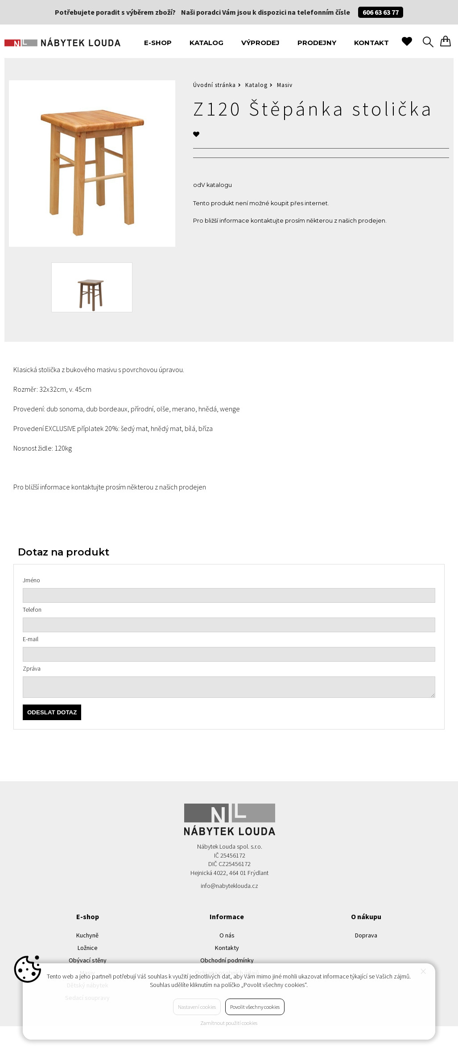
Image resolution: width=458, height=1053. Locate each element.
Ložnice (88, 948)
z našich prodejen (359, 220)
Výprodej (260, 42)
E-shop (158, 42)
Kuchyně (87, 935)
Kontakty (227, 948)
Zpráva (32, 668)
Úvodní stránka (214, 85)
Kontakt (371, 42)
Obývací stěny (88, 960)
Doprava (366, 935)
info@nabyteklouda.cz (229, 886)
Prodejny (316, 42)
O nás (227, 935)
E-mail (30, 639)
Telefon (32, 609)
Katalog (206, 42)
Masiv (285, 85)
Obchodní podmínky (227, 960)
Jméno (31, 580)
